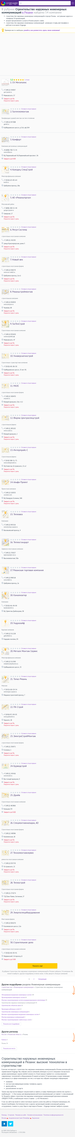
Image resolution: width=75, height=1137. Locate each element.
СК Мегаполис (18, 82)
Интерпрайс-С (19, 450)
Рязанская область (14, 1034)
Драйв (15, 795)
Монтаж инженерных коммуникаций (13, 1017)
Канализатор (18, 595)
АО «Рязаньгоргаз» (20, 197)
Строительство (7, 987)
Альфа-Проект (19, 482)
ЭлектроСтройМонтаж (23, 736)
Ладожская (35, 1118)
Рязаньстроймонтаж (21, 292)
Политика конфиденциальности (53, 1115)
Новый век (16, 259)
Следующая (42, 979)
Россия (4, 1034)
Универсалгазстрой (21, 356)
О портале (11, 1115)
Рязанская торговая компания (27, 570)
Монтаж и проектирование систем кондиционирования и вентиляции (23, 1000)
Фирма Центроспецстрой (24, 418)
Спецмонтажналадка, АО (24, 823)
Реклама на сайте (20, 1115)
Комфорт (15, 139)
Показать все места (9, 1048)
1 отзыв (26, 80)
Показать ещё (38, 966)
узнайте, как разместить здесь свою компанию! (42, 30)
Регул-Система (18, 230)
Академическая (14, 1118)
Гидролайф (17, 623)
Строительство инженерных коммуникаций (15, 1012)
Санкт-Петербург (24, 1118)
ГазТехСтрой (17, 324)
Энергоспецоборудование (25, 912)
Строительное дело (21, 942)
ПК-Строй (16, 707)
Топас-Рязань (18, 679)
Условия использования (34, 1115)
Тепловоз (16, 514)
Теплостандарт (19, 542)
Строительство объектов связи (11, 1005)
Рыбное (4, 1040)
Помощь (4, 1115)
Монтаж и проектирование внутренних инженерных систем (20, 1014)
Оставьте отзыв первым (28, 109)
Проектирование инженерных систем (13, 997)
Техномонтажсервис (22, 853)
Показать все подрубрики (11, 1024)
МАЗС (14, 386)
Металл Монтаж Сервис (24, 651)
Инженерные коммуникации (24, 987)
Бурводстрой (18, 766)
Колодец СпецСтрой (21, 169)
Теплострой (17, 883)
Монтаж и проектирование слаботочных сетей (16, 1020)
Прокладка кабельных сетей (11, 1009)
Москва (4, 1118)
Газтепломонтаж (19, 111)
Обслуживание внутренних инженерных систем (16, 995)
